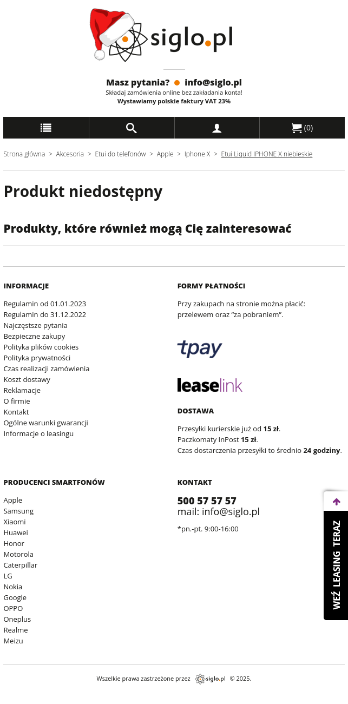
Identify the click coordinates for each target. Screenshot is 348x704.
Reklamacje (22, 390)
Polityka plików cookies (40, 347)
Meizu (13, 641)
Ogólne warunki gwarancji (45, 422)
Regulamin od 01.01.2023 (44, 303)
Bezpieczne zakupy (34, 336)
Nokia (12, 586)
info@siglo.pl (213, 82)
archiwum (17, 699)
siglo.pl (210, 679)
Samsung (18, 511)
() (302, 127)
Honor (13, 543)
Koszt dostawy (26, 379)
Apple (165, 154)
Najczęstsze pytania (35, 325)
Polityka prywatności (36, 358)
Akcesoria (70, 154)
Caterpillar (20, 565)
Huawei (15, 532)
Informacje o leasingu (38, 433)
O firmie (16, 401)
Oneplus (17, 619)
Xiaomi (14, 522)
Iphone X (197, 154)
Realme (15, 630)
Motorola (18, 554)
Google (15, 597)
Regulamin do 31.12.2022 (44, 314)
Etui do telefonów (120, 154)
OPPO (13, 608)
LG (7, 576)
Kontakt (16, 412)
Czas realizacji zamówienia (46, 368)
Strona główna (24, 154)
